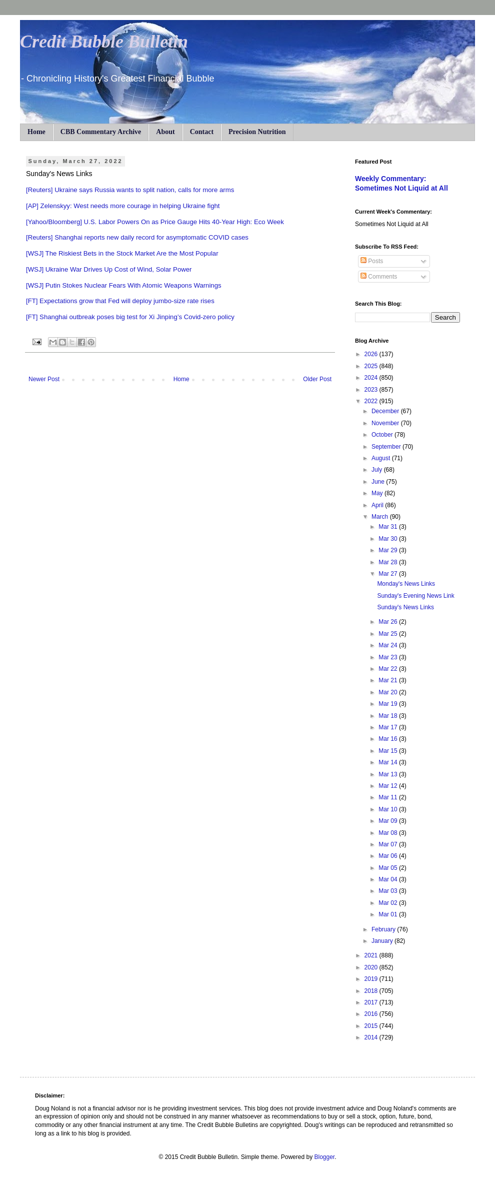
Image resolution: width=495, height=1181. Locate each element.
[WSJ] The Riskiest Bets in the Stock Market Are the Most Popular (122, 253)
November (386, 423)
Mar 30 (388, 538)
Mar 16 (388, 738)
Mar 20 (388, 692)
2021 (372, 955)
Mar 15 (388, 750)
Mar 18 (388, 715)
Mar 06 (388, 855)
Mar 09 (388, 820)
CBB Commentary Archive (101, 132)
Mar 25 (388, 633)
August (382, 458)
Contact (202, 132)
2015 (372, 1025)
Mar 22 (388, 668)
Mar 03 (388, 890)
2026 (372, 354)
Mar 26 (388, 621)
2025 (372, 366)
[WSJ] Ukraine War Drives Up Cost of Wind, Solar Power (109, 269)
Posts (371, 261)
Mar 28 (388, 562)
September (387, 446)
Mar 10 (388, 809)
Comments (378, 276)
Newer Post (44, 379)
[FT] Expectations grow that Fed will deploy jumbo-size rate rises (120, 301)
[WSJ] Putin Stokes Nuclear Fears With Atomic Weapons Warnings (124, 285)
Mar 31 (388, 526)
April (378, 505)
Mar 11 (388, 797)
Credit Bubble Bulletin (104, 42)
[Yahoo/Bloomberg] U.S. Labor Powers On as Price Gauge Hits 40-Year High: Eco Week (155, 222)
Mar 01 (388, 914)
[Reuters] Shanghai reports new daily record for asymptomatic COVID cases (137, 237)
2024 (372, 377)
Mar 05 (388, 867)
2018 (372, 990)
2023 (372, 389)
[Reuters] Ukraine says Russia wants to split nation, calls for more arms (130, 190)
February (384, 929)
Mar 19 (388, 703)
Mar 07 (388, 844)
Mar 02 (388, 902)
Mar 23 (388, 657)
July (378, 469)
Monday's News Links (406, 583)
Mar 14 (388, 762)
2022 (372, 401)
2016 (372, 1013)
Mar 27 (388, 573)
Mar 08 (388, 832)
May (378, 493)
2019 (372, 978)
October (383, 434)
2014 (372, 1037)
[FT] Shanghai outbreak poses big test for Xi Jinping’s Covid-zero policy (130, 317)
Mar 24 (388, 645)
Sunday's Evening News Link (415, 595)
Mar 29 (388, 550)
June (379, 481)
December (386, 411)
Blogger (324, 1156)
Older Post (317, 379)
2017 (372, 1002)
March (381, 516)
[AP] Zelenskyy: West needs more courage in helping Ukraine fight (123, 206)
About (165, 132)
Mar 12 (388, 785)
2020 (372, 967)
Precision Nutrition (257, 132)
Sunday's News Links (405, 607)
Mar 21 (388, 680)
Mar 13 (388, 774)
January (383, 940)
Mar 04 (388, 879)
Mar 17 (388, 727)
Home (37, 132)
